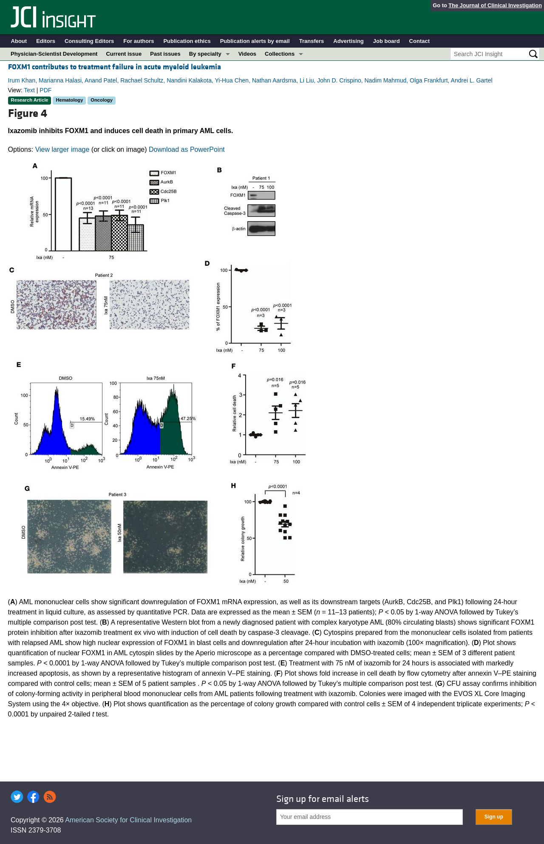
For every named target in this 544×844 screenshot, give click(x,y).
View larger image (62, 149)
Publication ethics (186, 41)
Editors (45, 41)
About (19, 41)
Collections (280, 54)
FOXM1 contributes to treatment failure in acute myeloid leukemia (114, 67)
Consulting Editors (89, 41)
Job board (386, 41)
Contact (419, 41)
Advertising (348, 41)
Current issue (124, 54)
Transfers (311, 41)
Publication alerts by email (255, 41)
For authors (138, 41)
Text (29, 90)
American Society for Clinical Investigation (128, 820)
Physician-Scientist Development (54, 54)
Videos (247, 54)
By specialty (205, 54)
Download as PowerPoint (187, 149)
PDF (45, 90)
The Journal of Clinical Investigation (495, 5)
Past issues (165, 54)
